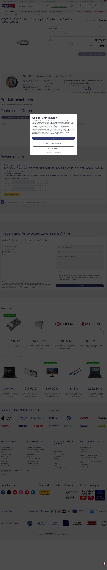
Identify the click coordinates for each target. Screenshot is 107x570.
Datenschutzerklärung (55, 133)
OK (53, 138)
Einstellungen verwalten (53, 143)
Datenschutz (58, 152)
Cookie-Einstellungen (44, 117)
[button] (104, 563)
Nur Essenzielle (53, 148)
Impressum (49, 152)
